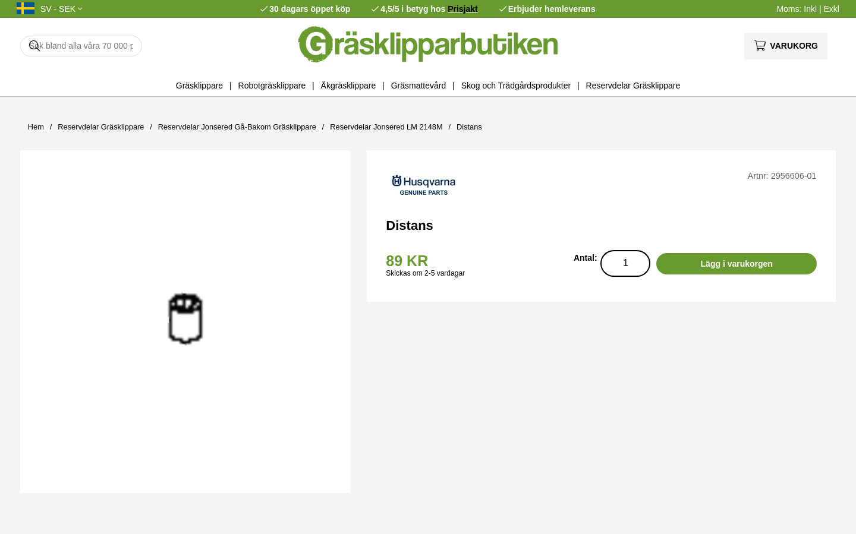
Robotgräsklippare (272, 85)
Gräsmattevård (418, 85)
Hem (36, 126)
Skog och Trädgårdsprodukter (516, 85)
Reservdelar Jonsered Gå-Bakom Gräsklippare (237, 126)
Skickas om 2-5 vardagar (425, 273)
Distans (469, 126)
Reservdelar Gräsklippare (633, 85)
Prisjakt (463, 9)
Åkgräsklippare (348, 85)
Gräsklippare (199, 85)
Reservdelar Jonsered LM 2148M (386, 126)
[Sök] (81, 46)
